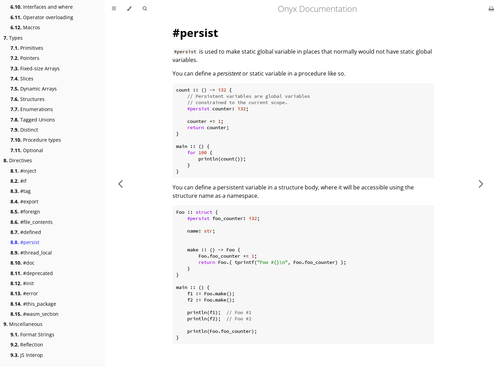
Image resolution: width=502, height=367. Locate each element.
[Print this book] (491, 9)
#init (22, 283)
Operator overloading (41, 17)
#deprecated (31, 273)
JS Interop (26, 355)
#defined (25, 232)
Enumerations (31, 109)
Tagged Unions (32, 119)
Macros (25, 27)
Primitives (26, 48)
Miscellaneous (23, 324)
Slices (21, 78)
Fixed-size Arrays (35, 68)
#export (24, 201)
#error (24, 293)
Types (13, 37)
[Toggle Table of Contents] (113, 8)
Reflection (26, 344)
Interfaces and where (41, 6)
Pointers (24, 58)
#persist (24, 242)
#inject (23, 170)
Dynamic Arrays (33, 88)
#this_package (33, 303)
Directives (17, 160)
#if (18, 181)
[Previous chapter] (120, 183)
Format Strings (32, 334)
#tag (20, 191)
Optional (26, 150)
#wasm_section (34, 314)
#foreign (25, 211)
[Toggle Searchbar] (144, 8)
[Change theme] (129, 8)
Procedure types (35, 139)
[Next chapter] (481, 183)
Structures (27, 99)
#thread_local (31, 252)
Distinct (24, 129)
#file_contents (31, 222)
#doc (22, 262)
